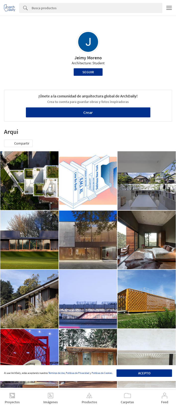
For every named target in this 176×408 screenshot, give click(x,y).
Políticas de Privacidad (77, 373)
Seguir (88, 72)
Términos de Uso (56, 373)
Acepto (144, 373)
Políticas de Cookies (102, 373)
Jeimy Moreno (88, 58)
